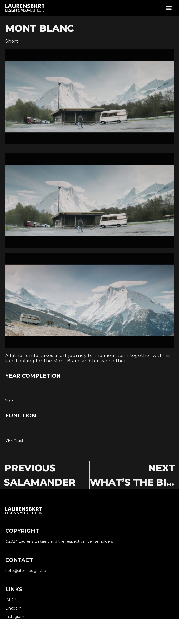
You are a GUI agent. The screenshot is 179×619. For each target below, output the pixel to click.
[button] (169, 8)
